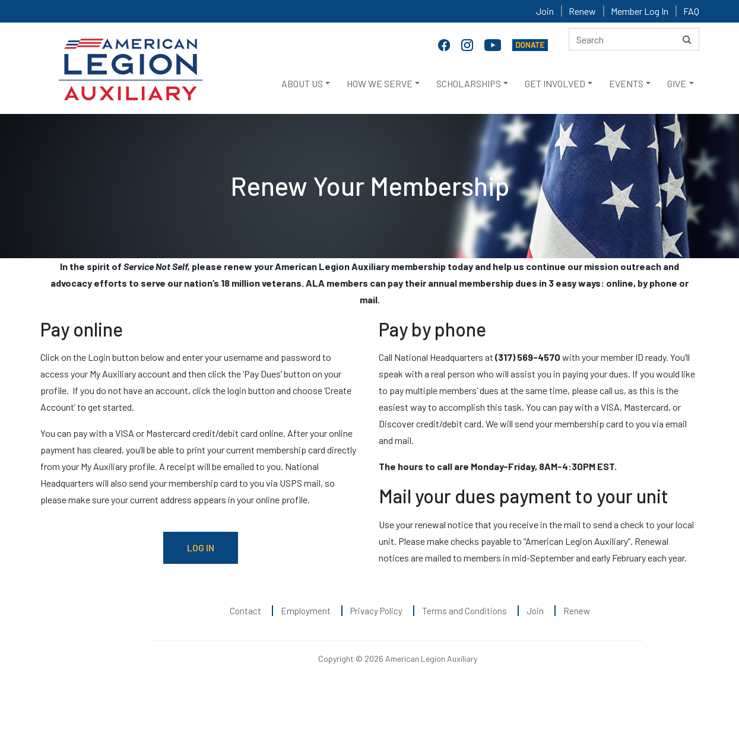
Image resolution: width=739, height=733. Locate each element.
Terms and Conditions (464, 610)
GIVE (676, 83)
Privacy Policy (376, 610)
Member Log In (639, 11)
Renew (582, 11)
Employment (306, 610)
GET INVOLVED (555, 83)
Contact (245, 610)
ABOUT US (302, 83)
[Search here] (634, 39)
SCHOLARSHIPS (468, 83)
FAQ (691, 11)
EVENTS (626, 83)
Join (545, 11)
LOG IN (200, 547)
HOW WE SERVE (380, 83)
